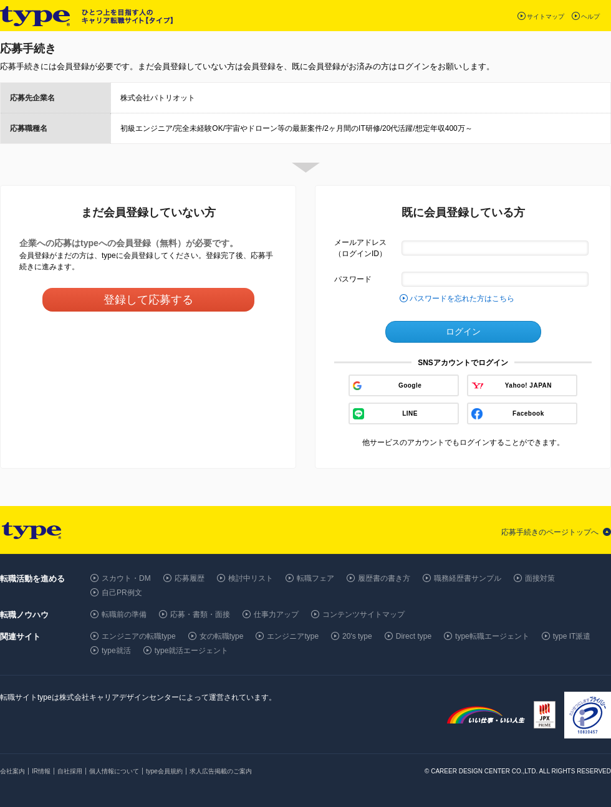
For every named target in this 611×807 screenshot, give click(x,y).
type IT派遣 (572, 636)
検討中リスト (250, 578)
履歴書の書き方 (384, 578)
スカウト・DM (126, 578)
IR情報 (41, 771)
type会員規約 (164, 771)
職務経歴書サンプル (467, 578)
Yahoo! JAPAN (528, 385)
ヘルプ (590, 16)
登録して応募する (148, 300)
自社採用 (69, 771)
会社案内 (12, 771)
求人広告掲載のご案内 (221, 771)
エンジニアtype (293, 636)
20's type (357, 636)
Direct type (413, 636)
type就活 (116, 650)
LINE (410, 413)
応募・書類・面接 (200, 614)
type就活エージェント (192, 650)
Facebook (528, 413)
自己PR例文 (122, 592)
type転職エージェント (492, 636)
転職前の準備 (124, 614)
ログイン (463, 332)
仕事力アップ (276, 614)
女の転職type (222, 636)
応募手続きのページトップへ (550, 532)
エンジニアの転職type (139, 636)
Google (409, 385)
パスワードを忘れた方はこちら (462, 298)
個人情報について (114, 771)
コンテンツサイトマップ (363, 614)
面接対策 (540, 578)
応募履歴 (189, 578)
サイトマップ (545, 16)
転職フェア (315, 578)
